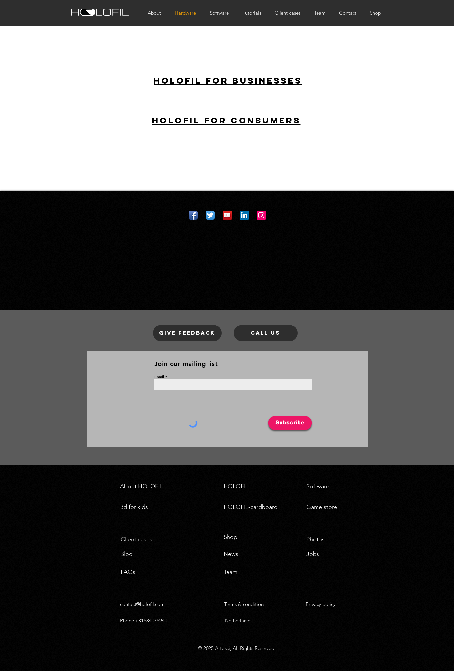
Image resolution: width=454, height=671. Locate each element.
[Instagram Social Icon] (261, 215)
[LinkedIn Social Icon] (244, 215)
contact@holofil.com (142, 604)
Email (159, 377)
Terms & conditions (244, 604)
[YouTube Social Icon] (227, 215)
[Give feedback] (187, 333)
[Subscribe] (290, 423)
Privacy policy (321, 604)
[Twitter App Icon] (210, 215)
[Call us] (266, 333)
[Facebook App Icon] (193, 215)
